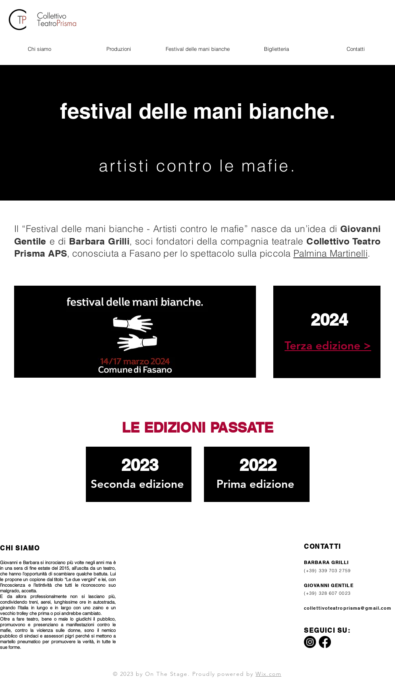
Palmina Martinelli (330, 253)
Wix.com (268, 673)
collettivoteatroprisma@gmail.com (347, 608)
